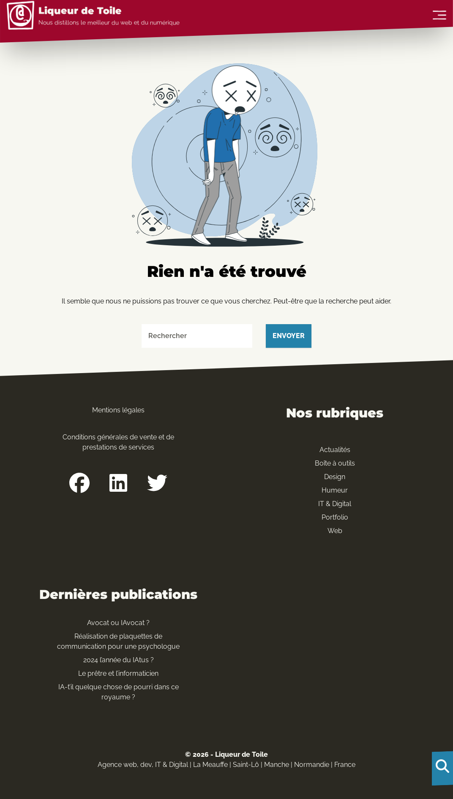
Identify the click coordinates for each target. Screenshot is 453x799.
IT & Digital (334, 504)
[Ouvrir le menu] (439, 15)
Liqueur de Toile (80, 11)
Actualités (334, 450)
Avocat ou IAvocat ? (118, 623)
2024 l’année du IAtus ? (118, 660)
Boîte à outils (335, 463)
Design (334, 477)
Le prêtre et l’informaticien (118, 673)
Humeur (335, 490)
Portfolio (335, 517)
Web (334, 531)
